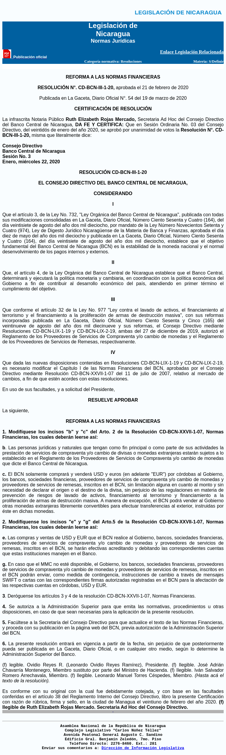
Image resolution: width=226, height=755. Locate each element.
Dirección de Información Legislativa (143, 748)
